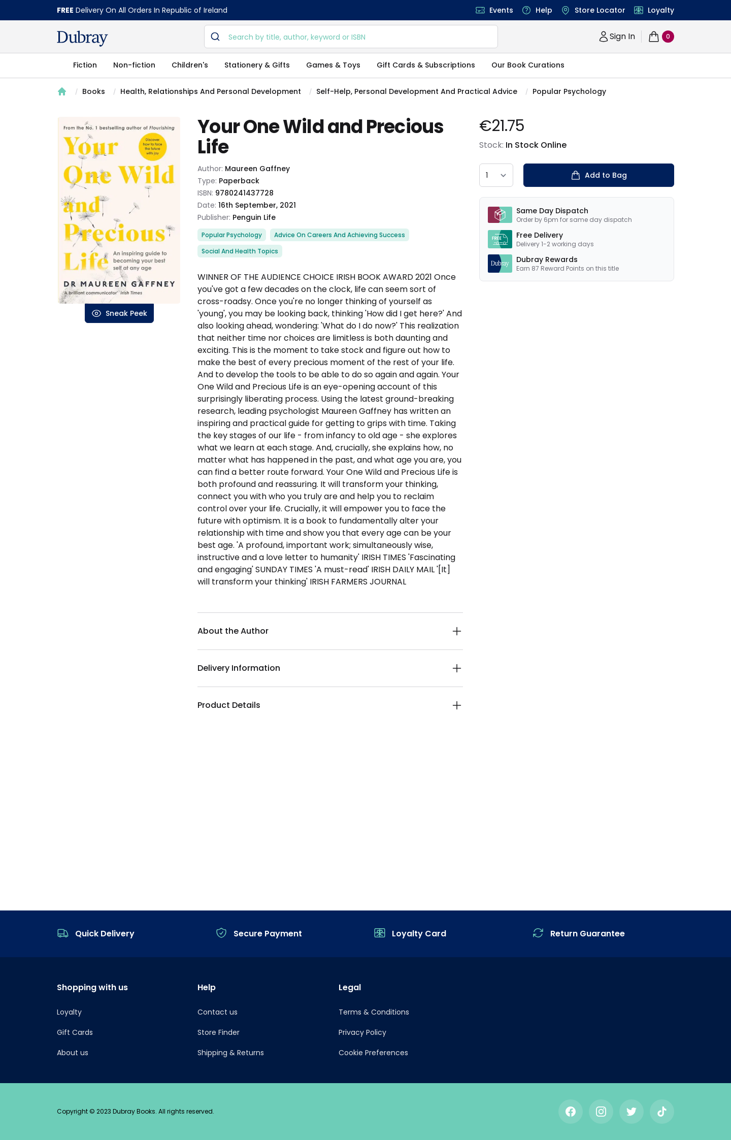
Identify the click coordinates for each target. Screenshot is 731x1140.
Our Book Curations (527, 65)
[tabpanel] (119, 210)
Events (501, 10)
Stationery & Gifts (257, 65)
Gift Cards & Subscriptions (426, 65)
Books (93, 91)
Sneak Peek (119, 313)
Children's (190, 65)
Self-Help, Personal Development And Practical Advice (416, 91)
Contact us (217, 1012)
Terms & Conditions (374, 1012)
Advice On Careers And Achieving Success (339, 235)
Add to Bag (599, 175)
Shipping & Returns (230, 1053)
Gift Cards (75, 1032)
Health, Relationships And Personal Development (210, 91)
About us (72, 1053)
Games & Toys (333, 65)
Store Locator (600, 10)
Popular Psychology (569, 91)
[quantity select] (496, 175)
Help (544, 10)
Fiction (85, 65)
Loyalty (661, 10)
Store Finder (218, 1032)
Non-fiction (134, 65)
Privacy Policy (362, 1032)
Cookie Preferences (373, 1053)
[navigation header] (82, 38)
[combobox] (351, 36)
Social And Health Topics (240, 251)
